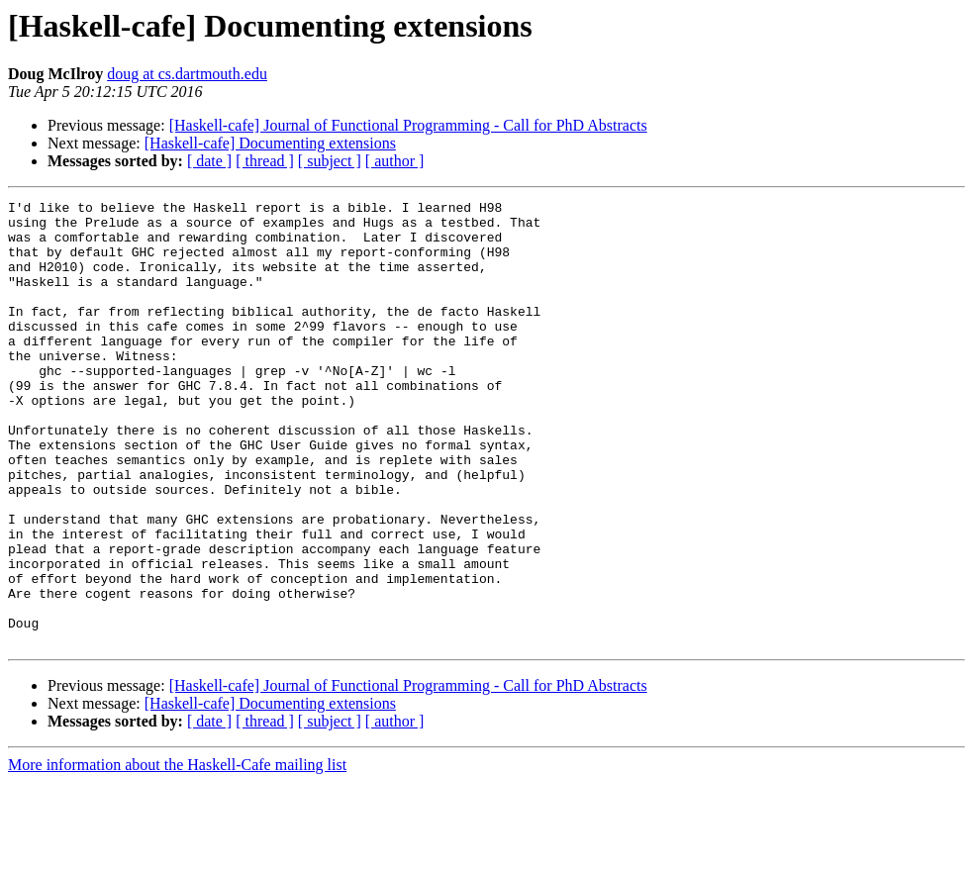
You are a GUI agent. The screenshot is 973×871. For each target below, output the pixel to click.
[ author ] (395, 160)
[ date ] (209, 160)
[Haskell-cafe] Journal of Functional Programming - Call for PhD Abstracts (408, 125)
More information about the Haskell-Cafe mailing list (177, 853)
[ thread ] (265, 160)
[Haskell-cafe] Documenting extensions (270, 143)
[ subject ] (329, 160)
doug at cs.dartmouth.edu (187, 73)
